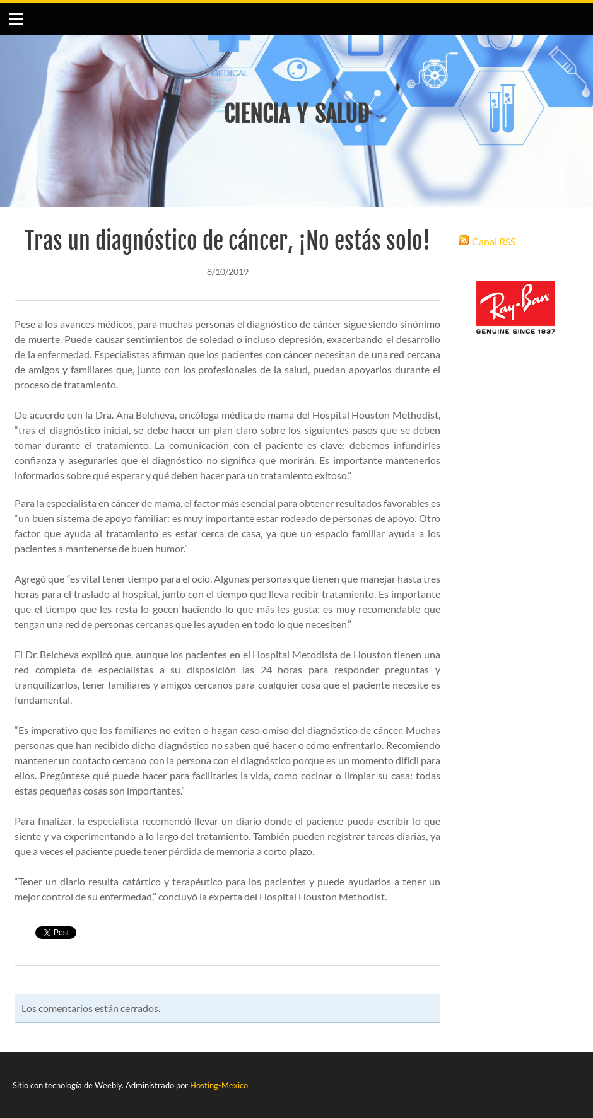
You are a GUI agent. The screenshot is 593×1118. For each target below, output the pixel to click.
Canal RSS (493, 241)
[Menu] (16, 18)
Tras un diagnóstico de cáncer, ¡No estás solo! (227, 241)
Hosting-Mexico (219, 1085)
